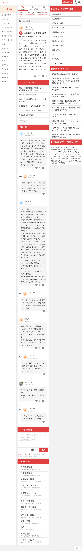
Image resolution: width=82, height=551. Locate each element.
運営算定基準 (6, 15)
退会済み (27, 202)
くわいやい (28, 27)
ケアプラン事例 (7, 36)
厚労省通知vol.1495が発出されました (65, 74)
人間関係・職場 (57, 23)
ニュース (44, 8)
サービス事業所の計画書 (28, 95)
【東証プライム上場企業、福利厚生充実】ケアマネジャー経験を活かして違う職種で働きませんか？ (66, 81)
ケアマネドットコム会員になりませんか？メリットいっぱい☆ (65, 129)
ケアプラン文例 (7, 32)
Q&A (22, 8)
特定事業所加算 (7, 27)
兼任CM (27, 319)
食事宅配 (5, 65)
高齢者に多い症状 (58, 41)
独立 (53, 54)
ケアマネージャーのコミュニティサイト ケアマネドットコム (66, 153)
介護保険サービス (58, 32)
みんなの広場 (33, 8)
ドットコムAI (6, 23)
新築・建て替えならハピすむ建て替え (66, 157)
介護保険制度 (56, 14)
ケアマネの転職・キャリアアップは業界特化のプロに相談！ (66, 95)
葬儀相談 (5, 77)
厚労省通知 (6, 52)
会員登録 (67, 2)
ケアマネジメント (58, 28)
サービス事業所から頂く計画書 (30, 110)
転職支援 (5, 19)
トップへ (77, 548)
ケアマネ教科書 (7, 40)
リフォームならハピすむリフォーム (65, 155)
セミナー (5, 61)
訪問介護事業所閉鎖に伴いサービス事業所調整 (32, 100)
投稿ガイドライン (24, 454)
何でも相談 (39, 13)
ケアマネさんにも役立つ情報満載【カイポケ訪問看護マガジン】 (66, 109)
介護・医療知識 (57, 37)
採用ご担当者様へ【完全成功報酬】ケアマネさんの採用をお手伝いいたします (66, 102)
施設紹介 (5, 73)
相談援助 (5, 48)
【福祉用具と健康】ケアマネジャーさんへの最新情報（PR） (66, 122)
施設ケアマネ (6, 44)
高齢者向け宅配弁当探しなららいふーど (66, 160)
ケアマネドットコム (6, 2)
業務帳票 (5, 56)
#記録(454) (24, 121)
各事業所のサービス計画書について (32, 106)
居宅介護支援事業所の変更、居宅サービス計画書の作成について (32, 89)
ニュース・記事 (57, 63)
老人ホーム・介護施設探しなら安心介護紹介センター (66, 149)
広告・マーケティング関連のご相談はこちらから (66, 115)
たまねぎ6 (28, 382)
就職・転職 (56, 50)
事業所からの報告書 (26, 115)
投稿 (43, 450)
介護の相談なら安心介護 (60, 147)
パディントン (29, 133)
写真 (34, 449)
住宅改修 (5, 69)
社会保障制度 (56, 19)
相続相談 (5, 81)
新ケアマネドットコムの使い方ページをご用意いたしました (66, 136)
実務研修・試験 (57, 46)
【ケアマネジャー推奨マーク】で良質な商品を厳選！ (66, 89)
